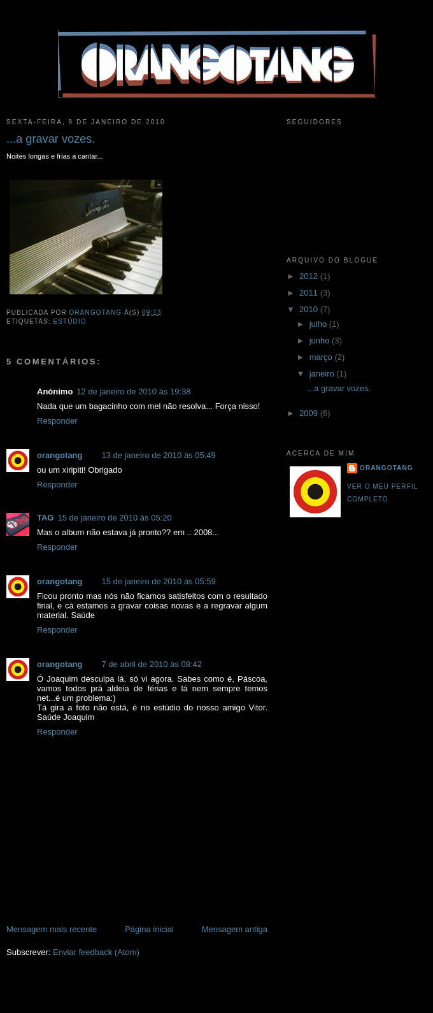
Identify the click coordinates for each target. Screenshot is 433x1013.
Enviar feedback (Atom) (96, 952)
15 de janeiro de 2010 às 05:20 (114, 517)
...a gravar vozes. (339, 388)
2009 (309, 413)
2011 (309, 293)
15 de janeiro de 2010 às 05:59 (159, 581)
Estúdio (69, 321)
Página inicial (149, 929)
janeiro (323, 373)
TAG (45, 517)
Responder (57, 421)
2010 (309, 309)
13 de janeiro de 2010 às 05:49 (159, 455)
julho (319, 324)
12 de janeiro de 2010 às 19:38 (133, 391)
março (322, 357)
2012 (309, 276)
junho (320, 340)
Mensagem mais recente (51, 929)
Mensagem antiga (234, 929)
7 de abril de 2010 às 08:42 (152, 664)
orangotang (60, 455)
